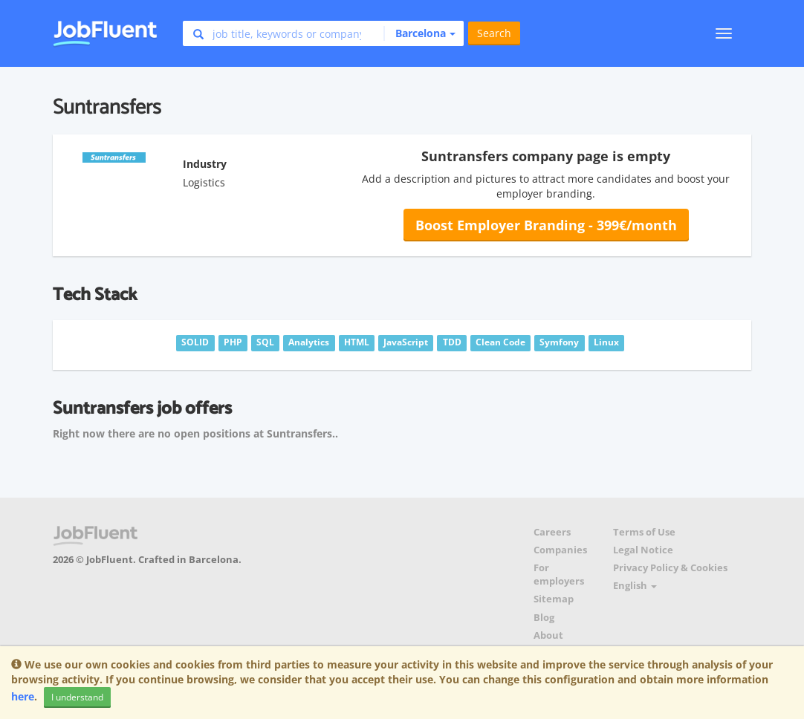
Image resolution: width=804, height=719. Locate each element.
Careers (552, 532)
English (635, 585)
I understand (77, 697)
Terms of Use (644, 532)
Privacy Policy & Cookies (670, 568)
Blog (544, 617)
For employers (559, 575)
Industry (205, 164)
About (548, 635)
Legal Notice (643, 550)
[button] (419, 33)
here (22, 696)
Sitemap (554, 599)
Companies (560, 550)
